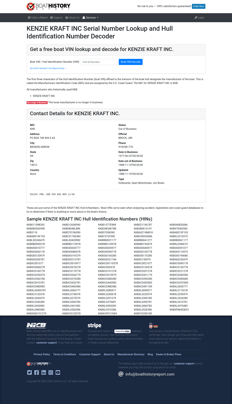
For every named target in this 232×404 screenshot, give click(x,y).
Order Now (198, 6)
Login (199, 17)
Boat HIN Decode (130, 61)
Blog (150, 354)
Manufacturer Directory (130, 354)
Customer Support (90, 354)
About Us (72, 17)
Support (56, 17)
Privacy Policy (42, 354)
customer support (46, 342)
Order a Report (38, 17)
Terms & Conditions (64, 354)
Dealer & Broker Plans (168, 354)
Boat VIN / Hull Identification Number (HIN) (54, 61)
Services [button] (89, 17)
